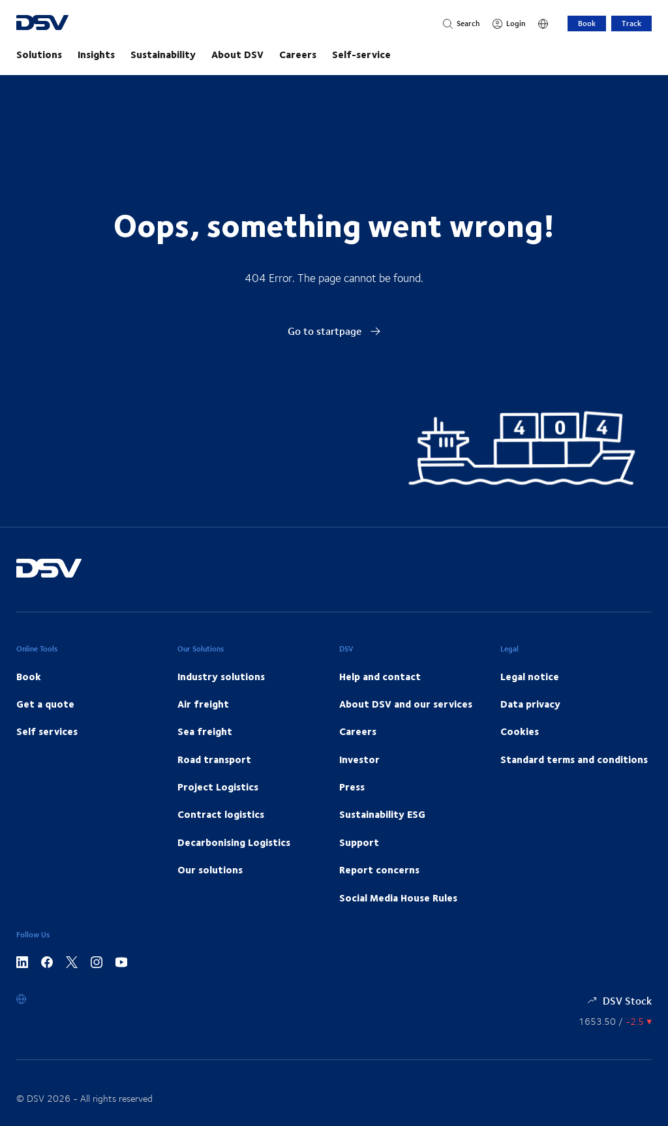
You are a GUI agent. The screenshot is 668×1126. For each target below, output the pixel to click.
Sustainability (163, 54)
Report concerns (379, 869)
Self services (47, 731)
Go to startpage (334, 330)
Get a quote (45, 704)
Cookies (519, 731)
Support (359, 842)
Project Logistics (217, 786)
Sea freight (204, 731)
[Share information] (615, 1021)
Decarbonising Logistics (233, 842)
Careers (297, 54)
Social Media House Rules (398, 897)
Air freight (203, 704)
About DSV (237, 54)
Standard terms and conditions (574, 759)
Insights (96, 54)
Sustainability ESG (382, 814)
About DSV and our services (405, 704)
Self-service (361, 54)
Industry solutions (221, 676)
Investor (359, 759)
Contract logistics (220, 814)
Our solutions (210, 869)
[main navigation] (334, 54)
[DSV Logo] (66, 24)
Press (352, 786)
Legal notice (529, 676)
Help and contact (380, 676)
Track (631, 23)
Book (587, 23)
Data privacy (530, 704)
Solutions (39, 54)
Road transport (214, 759)
